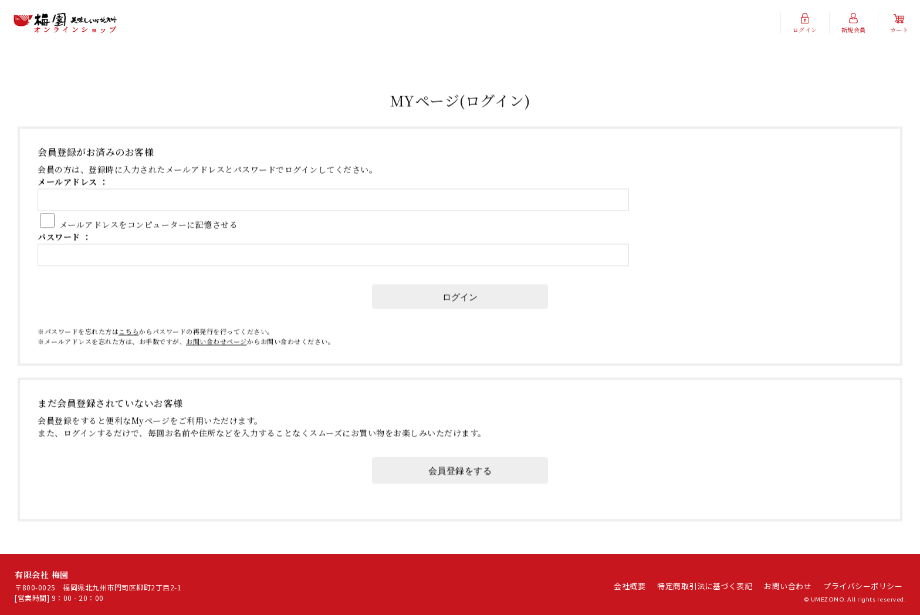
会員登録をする (460, 493)
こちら (129, 353)
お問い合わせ (787, 586)
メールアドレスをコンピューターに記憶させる (148, 246)
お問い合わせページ (216, 363)
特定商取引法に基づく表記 (704, 586)
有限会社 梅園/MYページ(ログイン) (65, 23)
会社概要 (629, 586)
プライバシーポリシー (862, 586)
